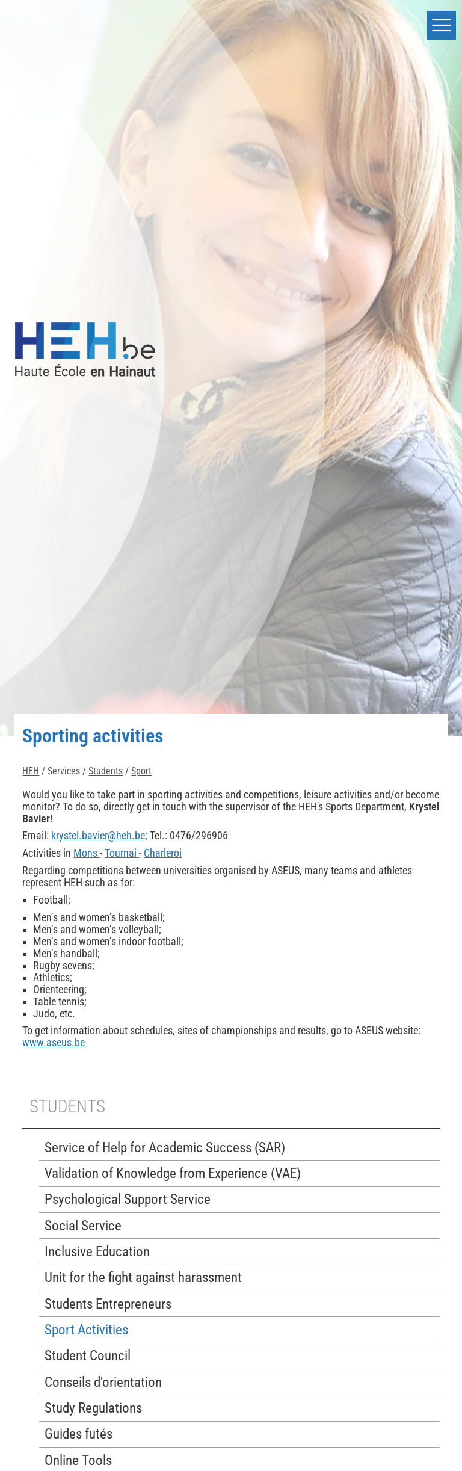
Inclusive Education (97, 1252)
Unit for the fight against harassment (143, 1277)
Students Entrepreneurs (108, 1304)
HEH (30, 771)
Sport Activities (86, 1330)
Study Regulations (93, 1408)
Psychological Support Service (128, 1199)
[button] (441, 25)
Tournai (122, 853)
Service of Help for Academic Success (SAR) (165, 1147)
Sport (141, 771)
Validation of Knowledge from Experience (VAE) (173, 1173)
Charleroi (163, 853)
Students (105, 771)
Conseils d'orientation (103, 1382)
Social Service (83, 1226)
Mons (86, 853)
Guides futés (78, 1434)
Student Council (88, 1356)
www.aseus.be (53, 1043)
